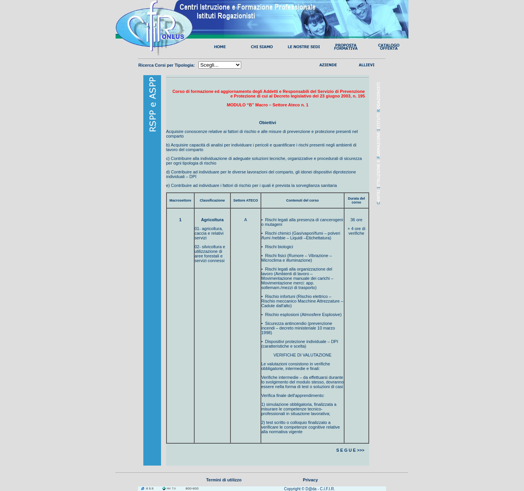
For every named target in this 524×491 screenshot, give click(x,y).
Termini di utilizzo (224, 480)
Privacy (310, 480)
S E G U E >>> (351, 450)
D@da (311, 489)
